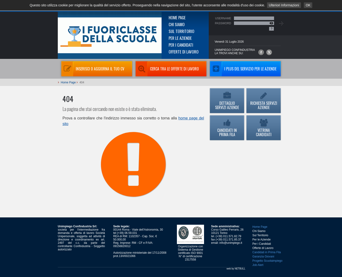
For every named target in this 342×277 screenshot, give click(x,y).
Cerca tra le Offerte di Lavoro (167, 68)
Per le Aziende (180, 38)
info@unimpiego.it (230, 242)
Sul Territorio (181, 31)
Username (223, 18)
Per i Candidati (181, 45)
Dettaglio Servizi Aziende (227, 101)
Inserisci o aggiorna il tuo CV (92, 68)
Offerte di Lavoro (184, 52)
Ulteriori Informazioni (284, 5)
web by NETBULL (236, 268)
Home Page (177, 17)
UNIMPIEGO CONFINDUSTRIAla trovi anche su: (235, 51)
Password (223, 23)
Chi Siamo (177, 24)
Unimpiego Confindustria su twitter (269, 52)
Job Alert (257, 265)
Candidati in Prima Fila (227, 128)
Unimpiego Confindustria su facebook (261, 52)
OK (308, 5)
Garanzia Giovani (263, 256)
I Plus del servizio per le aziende (243, 68)
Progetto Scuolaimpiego (267, 260)
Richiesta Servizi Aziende (263, 101)
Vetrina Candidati (263, 128)
